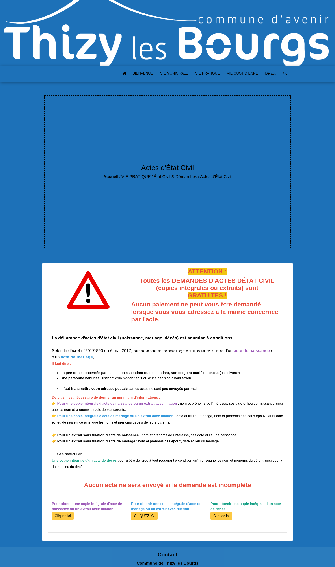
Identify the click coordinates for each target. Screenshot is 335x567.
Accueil (110, 176)
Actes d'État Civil (216, 176)
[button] (125, 74)
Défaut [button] (271, 73)
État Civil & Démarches (175, 176)
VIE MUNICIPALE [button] (174, 73)
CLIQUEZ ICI (144, 516)
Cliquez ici (63, 516)
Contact (167, 555)
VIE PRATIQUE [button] (208, 73)
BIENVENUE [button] (143, 73)
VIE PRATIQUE (136, 176)
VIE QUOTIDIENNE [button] (243, 73)
